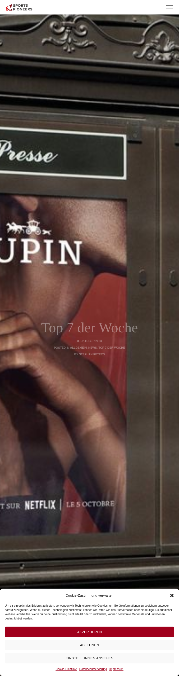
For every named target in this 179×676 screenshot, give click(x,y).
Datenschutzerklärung (93, 669)
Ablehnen (89, 645)
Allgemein (78, 347)
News (92, 347)
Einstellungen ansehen (89, 658)
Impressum (116, 669)
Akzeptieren (89, 632)
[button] (172, 595)
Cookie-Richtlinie (66, 669)
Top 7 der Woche (111, 347)
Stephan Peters (92, 354)
